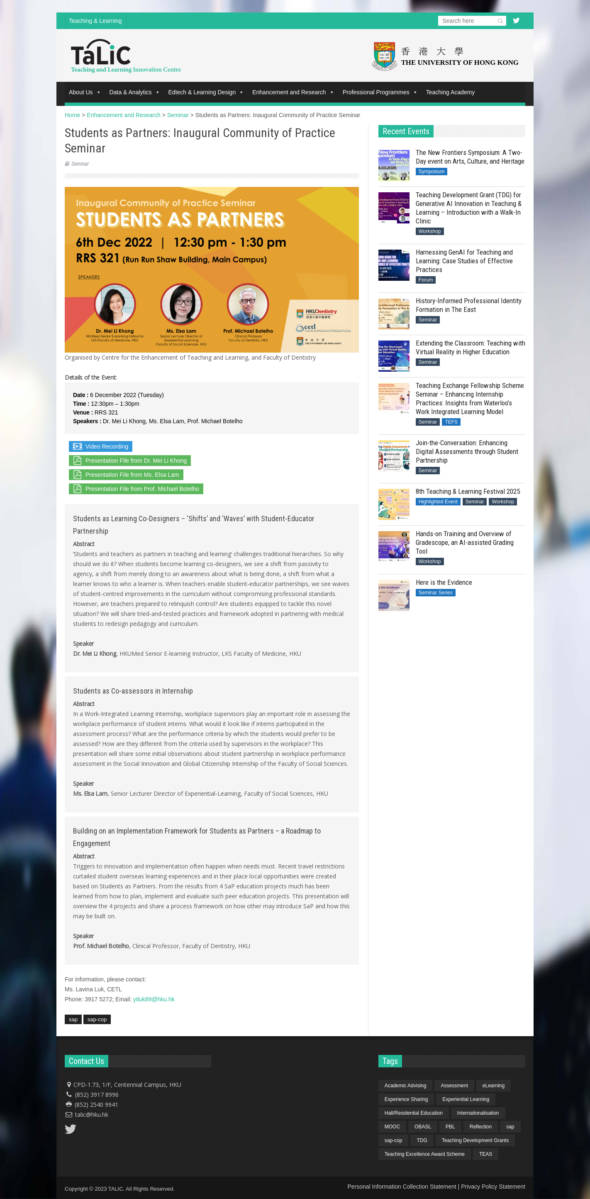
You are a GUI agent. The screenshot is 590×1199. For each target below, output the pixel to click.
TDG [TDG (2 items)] (422, 1140)
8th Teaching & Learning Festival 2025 (468, 491)
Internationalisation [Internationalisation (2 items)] (478, 1113)
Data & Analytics (135, 92)
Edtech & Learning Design (206, 92)
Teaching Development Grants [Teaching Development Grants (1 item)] (475, 1140)
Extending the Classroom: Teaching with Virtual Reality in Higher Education (470, 347)
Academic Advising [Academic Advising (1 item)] (406, 1086)
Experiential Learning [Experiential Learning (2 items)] (465, 1099)
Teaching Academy (450, 92)
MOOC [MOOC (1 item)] (392, 1127)
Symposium (432, 171)
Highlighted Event (438, 502)
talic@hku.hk (91, 1114)
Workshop (430, 231)
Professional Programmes (380, 92)
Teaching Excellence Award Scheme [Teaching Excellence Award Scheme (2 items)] (425, 1154)
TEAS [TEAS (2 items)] (485, 1154)
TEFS (451, 422)
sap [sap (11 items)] (510, 1127)
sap (73, 1019)
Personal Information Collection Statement (401, 1186)
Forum (426, 280)
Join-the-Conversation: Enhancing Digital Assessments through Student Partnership (467, 451)
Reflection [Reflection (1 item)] (481, 1127)
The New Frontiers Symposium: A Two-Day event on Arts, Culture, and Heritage (470, 156)
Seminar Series (436, 593)
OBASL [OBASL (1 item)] (422, 1127)
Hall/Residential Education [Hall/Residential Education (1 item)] (414, 1113)
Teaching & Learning (95, 20)
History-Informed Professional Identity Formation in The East (469, 305)
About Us (85, 92)
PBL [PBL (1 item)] (450, 1127)
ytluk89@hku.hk (154, 999)
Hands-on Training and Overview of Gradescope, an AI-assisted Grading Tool (465, 542)
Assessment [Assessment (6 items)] (454, 1086)
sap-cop (97, 1019)
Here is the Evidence (444, 582)
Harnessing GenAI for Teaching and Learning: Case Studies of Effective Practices (464, 261)
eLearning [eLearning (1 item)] (494, 1086)
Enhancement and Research (293, 92)
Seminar (79, 164)
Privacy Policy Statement (493, 1186)
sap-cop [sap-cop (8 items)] (393, 1140)
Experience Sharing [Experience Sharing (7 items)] (406, 1099)
